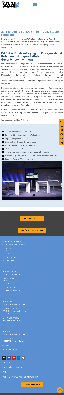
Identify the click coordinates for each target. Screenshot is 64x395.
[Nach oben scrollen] (60, 390)
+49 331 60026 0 (12, 258)
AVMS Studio (21, 91)
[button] (35, 4)
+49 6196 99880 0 (13, 288)
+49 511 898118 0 (13, 318)
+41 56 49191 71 (12, 350)
